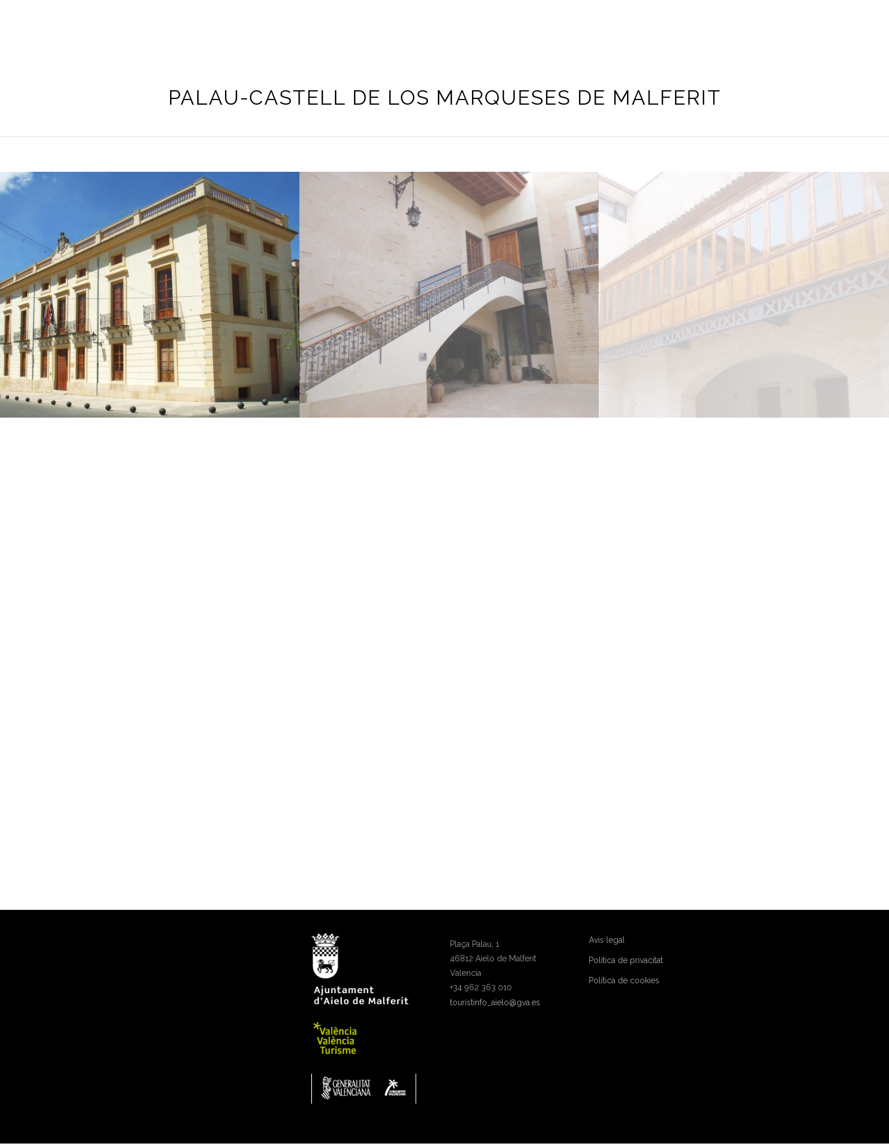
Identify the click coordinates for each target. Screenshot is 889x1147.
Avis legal (607, 940)
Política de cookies (624, 980)
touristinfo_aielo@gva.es (495, 1002)
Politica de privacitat (626, 960)
